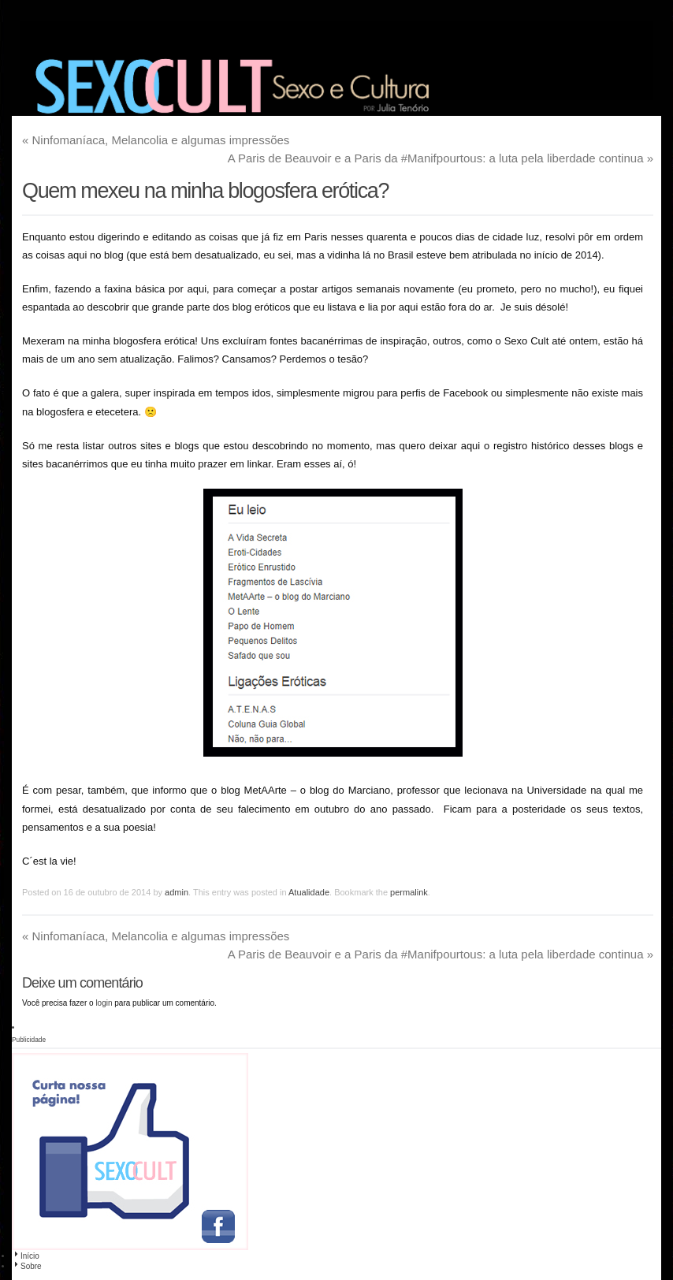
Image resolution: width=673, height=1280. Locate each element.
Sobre (27, 1266)
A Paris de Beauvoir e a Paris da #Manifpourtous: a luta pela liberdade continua (440, 158)
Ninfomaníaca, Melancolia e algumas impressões (155, 140)
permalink (409, 892)
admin (176, 892)
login (103, 1003)
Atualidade (308, 892)
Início (25, 1256)
